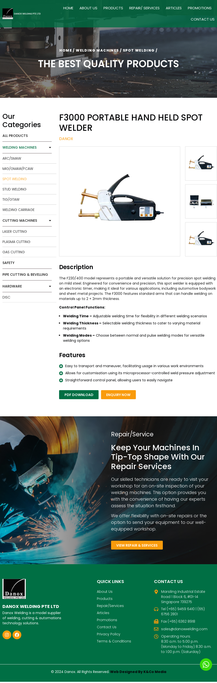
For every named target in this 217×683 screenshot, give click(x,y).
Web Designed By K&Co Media (138, 673)
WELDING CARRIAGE (18, 209)
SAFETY (8, 262)
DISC (6, 297)
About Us (88, 8)
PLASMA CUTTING (16, 241)
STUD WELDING (14, 189)
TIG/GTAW (10, 199)
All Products (15, 135)
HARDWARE (27, 286)
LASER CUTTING (14, 231)
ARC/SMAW (11, 158)
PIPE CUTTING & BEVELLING (25, 274)
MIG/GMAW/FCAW (17, 168)
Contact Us (203, 19)
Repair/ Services (144, 8)
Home (68, 8)
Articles (174, 8)
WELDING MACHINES (27, 147)
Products (113, 8)
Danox (66, 139)
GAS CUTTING (13, 252)
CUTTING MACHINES (27, 220)
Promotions (200, 8)
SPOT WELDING (14, 178)
